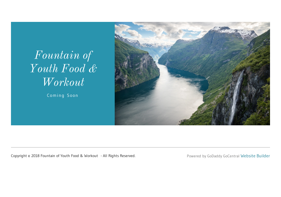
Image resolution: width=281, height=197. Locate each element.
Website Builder (255, 155)
